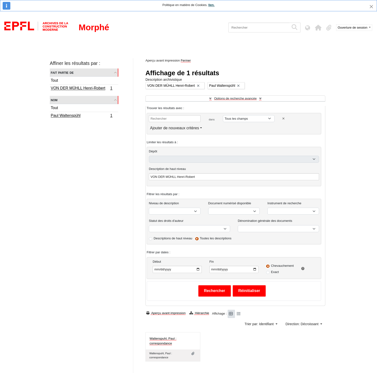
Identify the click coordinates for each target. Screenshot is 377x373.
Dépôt (153, 151)
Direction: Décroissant (303, 324)
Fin (211, 261)
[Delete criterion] (283, 118)
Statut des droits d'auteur (166, 221)
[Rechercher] (258, 27)
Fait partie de (62, 72)
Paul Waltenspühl (81, 116)
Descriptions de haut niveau (173, 238)
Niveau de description (164, 203)
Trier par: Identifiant (260, 324)
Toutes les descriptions (216, 238)
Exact (275, 272)
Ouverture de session (353, 27)
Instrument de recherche (284, 203)
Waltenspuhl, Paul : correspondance (163, 341)
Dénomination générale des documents (265, 221)
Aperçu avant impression (166, 313)
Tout (54, 80)
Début (157, 261)
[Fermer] (371, 6)
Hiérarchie (199, 313)
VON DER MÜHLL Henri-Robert (81, 88)
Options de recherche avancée (235, 98)
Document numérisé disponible (229, 203)
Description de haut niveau (167, 169)
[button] (318, 27)
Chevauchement (282, 265)
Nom (54, 100)
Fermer (186, 60)
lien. (211, 5)
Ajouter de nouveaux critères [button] (174, 128)
